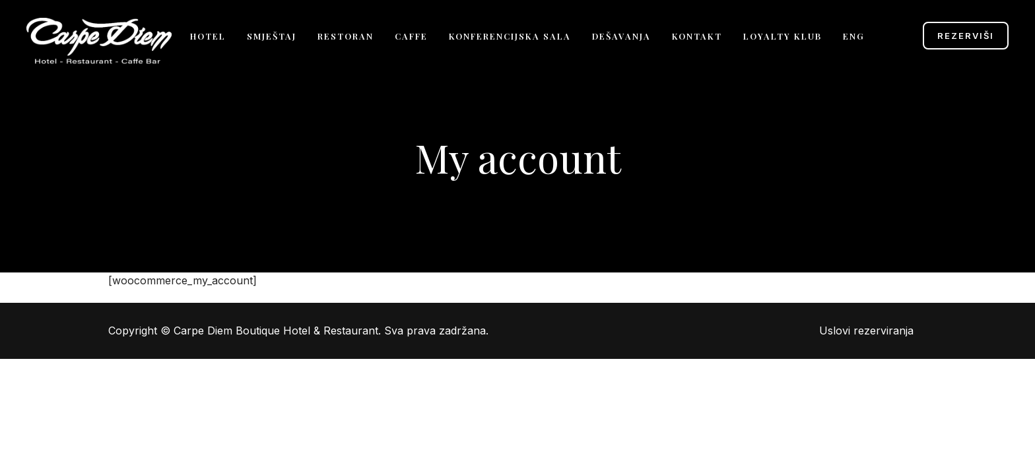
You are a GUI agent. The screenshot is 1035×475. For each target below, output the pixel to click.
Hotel (208, 36)
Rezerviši (965, 35)
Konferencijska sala (510, 36)
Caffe (411, 36)
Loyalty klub (782, 36)
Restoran (345, 36)
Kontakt (697, 36)
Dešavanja (621, 36)
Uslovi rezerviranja (866, 330)
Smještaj (271, 36)
